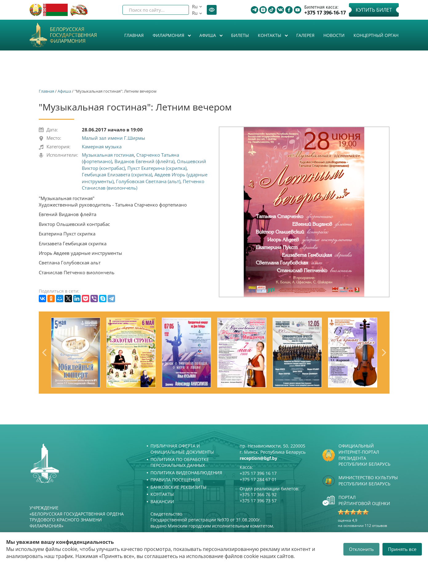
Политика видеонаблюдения (186, 473)
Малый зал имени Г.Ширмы (113, 138)
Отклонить (361, 549)
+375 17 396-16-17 (325, 13)
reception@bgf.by (258, 458)
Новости (334, 35)
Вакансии (162, 501)
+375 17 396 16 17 (258, 473)
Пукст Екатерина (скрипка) (156, 168)
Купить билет (374, 9)
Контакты (270, 35)
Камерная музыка (102, 146)
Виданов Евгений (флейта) (144, 161)
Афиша (208, 35)
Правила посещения (175, 480)
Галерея (305, 35)
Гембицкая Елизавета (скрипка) (117, 174)
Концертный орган (376, 35)
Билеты (240, 35)
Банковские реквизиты (178, 487)
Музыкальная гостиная (108, 155)
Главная (134, 35)
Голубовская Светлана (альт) (148, 181)
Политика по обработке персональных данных (179, 462)
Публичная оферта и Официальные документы (182, 449)
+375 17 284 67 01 (258, 479)
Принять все (402, 549)
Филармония (169, 35)
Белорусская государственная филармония (73, 35)
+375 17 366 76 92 (258, 494)
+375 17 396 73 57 (258, 501)
